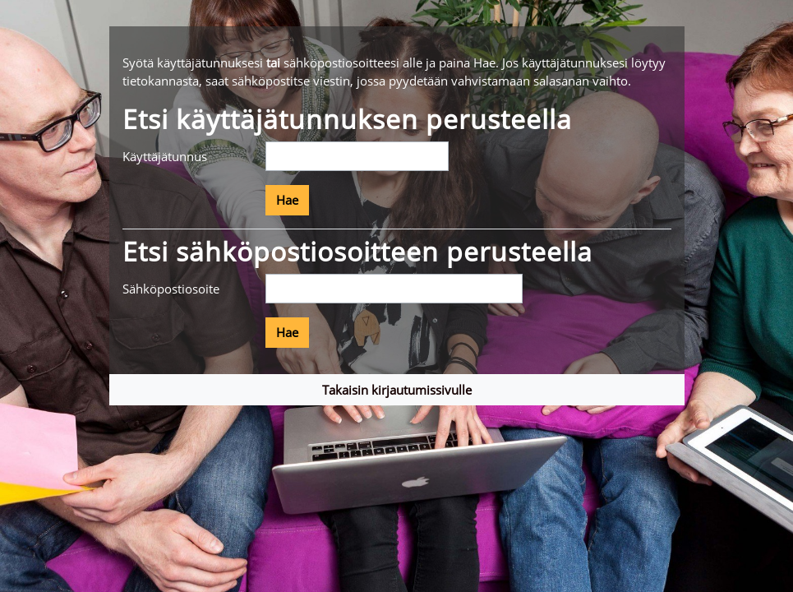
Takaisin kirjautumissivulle (397, 390)
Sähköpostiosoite (170, 288)
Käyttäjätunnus (164, 156)
